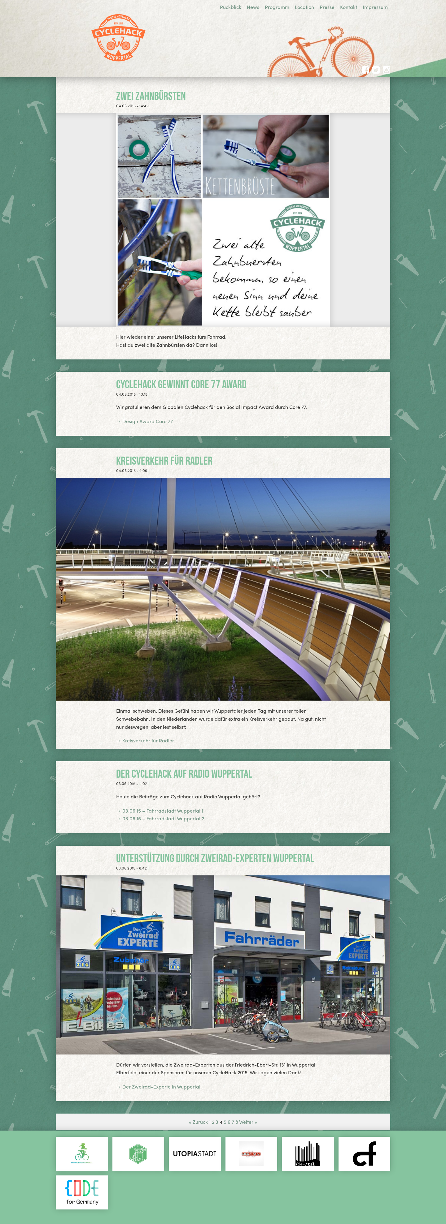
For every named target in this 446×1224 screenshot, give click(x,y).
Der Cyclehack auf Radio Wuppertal (184, 773)
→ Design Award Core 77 (144, 421)
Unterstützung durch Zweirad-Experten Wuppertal (215, 858)
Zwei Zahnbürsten (151, 96)
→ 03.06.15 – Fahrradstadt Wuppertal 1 (159, 810)
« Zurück (198, 1121)
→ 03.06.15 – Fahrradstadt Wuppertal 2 (160, 818)
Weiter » (248, 1121)
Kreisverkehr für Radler (164, 460)
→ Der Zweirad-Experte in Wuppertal (158, 1086)
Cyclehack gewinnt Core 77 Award (181, 384)
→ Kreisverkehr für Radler (145, 740)
